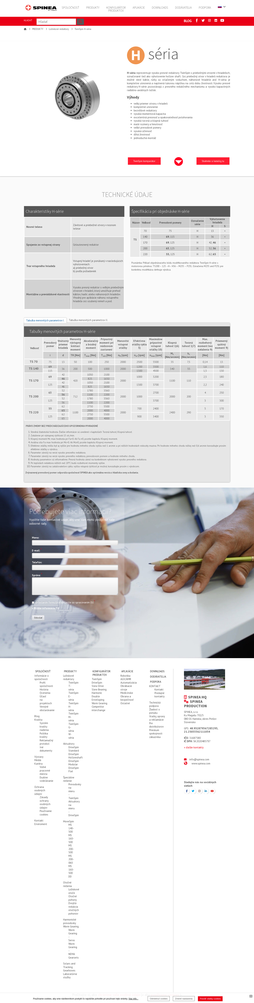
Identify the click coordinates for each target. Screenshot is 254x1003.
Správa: (37, 575)
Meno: (35, 537)
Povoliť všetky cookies (210, 999)
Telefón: (37, 562)
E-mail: (37, 550)
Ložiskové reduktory (59, 29)
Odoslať (38, 617)
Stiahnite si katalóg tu (213, 161)
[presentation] (59, 630)
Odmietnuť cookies (159, 999)
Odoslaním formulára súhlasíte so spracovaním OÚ (63, 602)
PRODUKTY (37, 29)
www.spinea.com (201, 763)
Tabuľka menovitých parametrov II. (88, 320)
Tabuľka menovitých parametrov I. (45, 320)
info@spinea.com (199, 759)
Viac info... (133, 999)
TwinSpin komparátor (144, 161)
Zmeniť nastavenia (183, 999)
